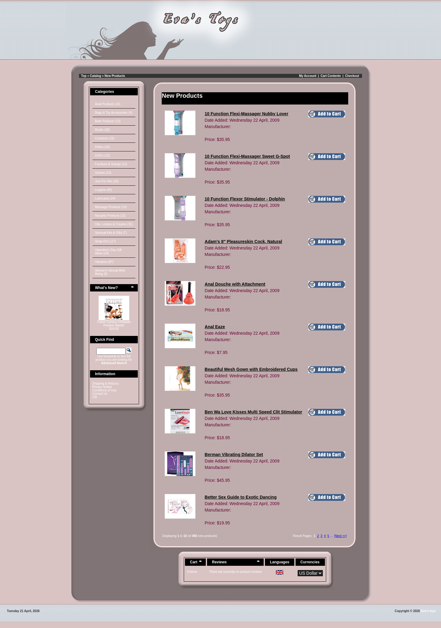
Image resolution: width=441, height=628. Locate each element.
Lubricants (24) (105, 198)
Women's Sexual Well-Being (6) (110, 272)
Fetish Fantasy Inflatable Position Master (114, 323)
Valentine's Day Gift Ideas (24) (108, 251)
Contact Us (99, 393)
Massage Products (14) (110, 207)
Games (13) (103, 172)
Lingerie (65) (103, 190)
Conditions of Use (104, 390)
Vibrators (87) (104, 262)
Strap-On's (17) (105, 241)
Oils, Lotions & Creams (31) (114, 224)
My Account (307, 76)
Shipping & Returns (105, 383)
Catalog (95, 76)
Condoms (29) (104, 138)
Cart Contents (331, 76)
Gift (94, 397)
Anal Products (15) (107, 104)
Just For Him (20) (107, 181)
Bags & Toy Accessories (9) (113, 112)
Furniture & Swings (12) (111, 164)
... (331, 536)
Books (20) (102, 129)
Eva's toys (428, 611)
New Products (114, 76)
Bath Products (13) (107, 121)
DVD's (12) (102, 155)
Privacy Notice (102, 387)
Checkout (352, 76)
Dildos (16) (102, 147)
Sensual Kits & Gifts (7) (110, 232)
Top (84, 76)
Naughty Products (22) (110, 215)
